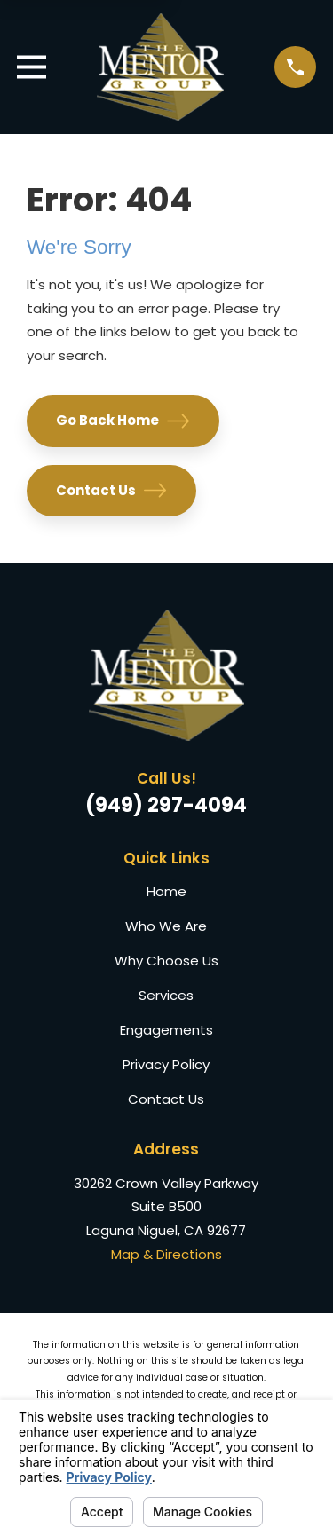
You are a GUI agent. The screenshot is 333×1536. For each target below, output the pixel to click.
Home (166, 891)
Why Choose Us (166, 960)
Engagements (166, 1029)
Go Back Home (122, 421)
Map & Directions (166, 1254)
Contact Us (111, 490)
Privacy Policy (166, 1064)
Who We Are (166, 926)
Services (166, 995)
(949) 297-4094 (166, 805)
